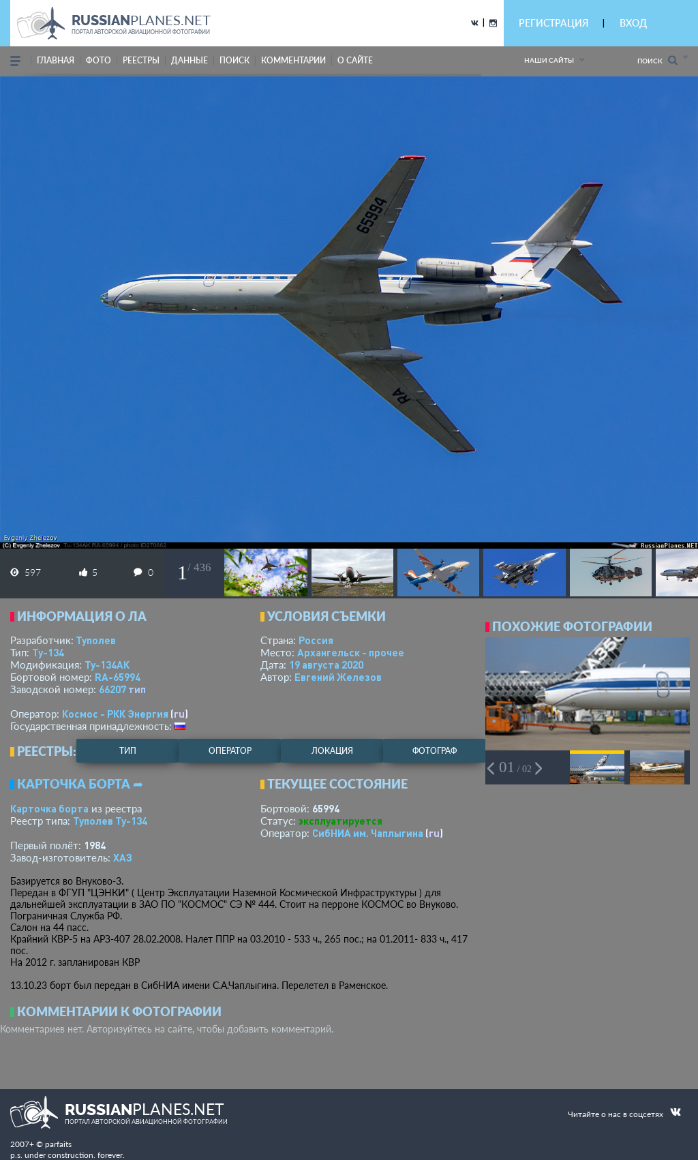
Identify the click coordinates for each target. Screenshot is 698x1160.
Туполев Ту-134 (110, 820)
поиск (234, 60)
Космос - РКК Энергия (115, 713)
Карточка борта (49, 808)
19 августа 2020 (326, 664)
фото (98, 60)
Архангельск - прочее (350, 652)
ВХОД (633, 23)
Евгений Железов (338, 677)
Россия (316, 640)
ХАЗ (122, 857)
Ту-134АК (107, 664)
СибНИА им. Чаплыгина (367, 833)
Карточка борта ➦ (80, 783)
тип (137, 689)
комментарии (293, 60)
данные (189, 60)
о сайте (355, 60)
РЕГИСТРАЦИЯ (553, 23)
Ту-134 (48, 652)
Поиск (657, 60)
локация (332, 751)
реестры (141, 60)
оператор (230, 751)
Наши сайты (549, 60)
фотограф (434, 751)
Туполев (96, 640)
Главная (55, 60)
